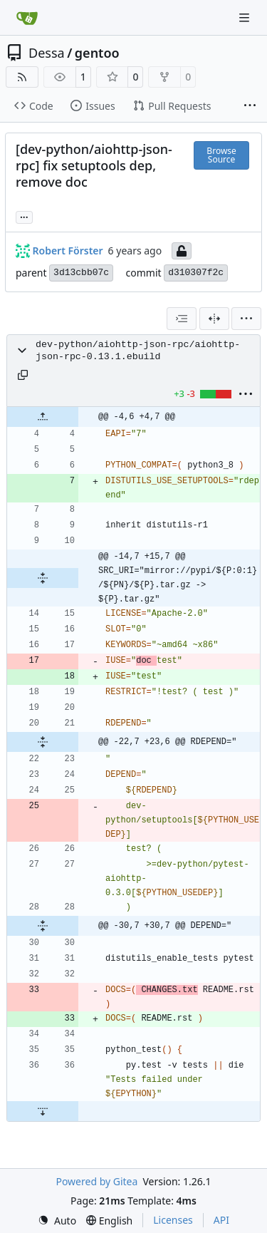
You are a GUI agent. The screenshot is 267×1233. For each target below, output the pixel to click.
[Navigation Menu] (245, 17)
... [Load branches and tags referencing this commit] (24, 216)
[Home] (27, 18)
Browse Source (221, 155)
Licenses (173, 1220)
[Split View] (214, 318)
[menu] (246, 318)
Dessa (46, 53)
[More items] (250, 106)
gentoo (97, 53)
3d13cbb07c (81, 272)
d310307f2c (196, 272)
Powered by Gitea (96, 1181)
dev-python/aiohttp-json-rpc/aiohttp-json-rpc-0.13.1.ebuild (138, 350)
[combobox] (182, 318)
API (221, 1220)
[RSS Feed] (22, 77)
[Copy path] (23, 375)
